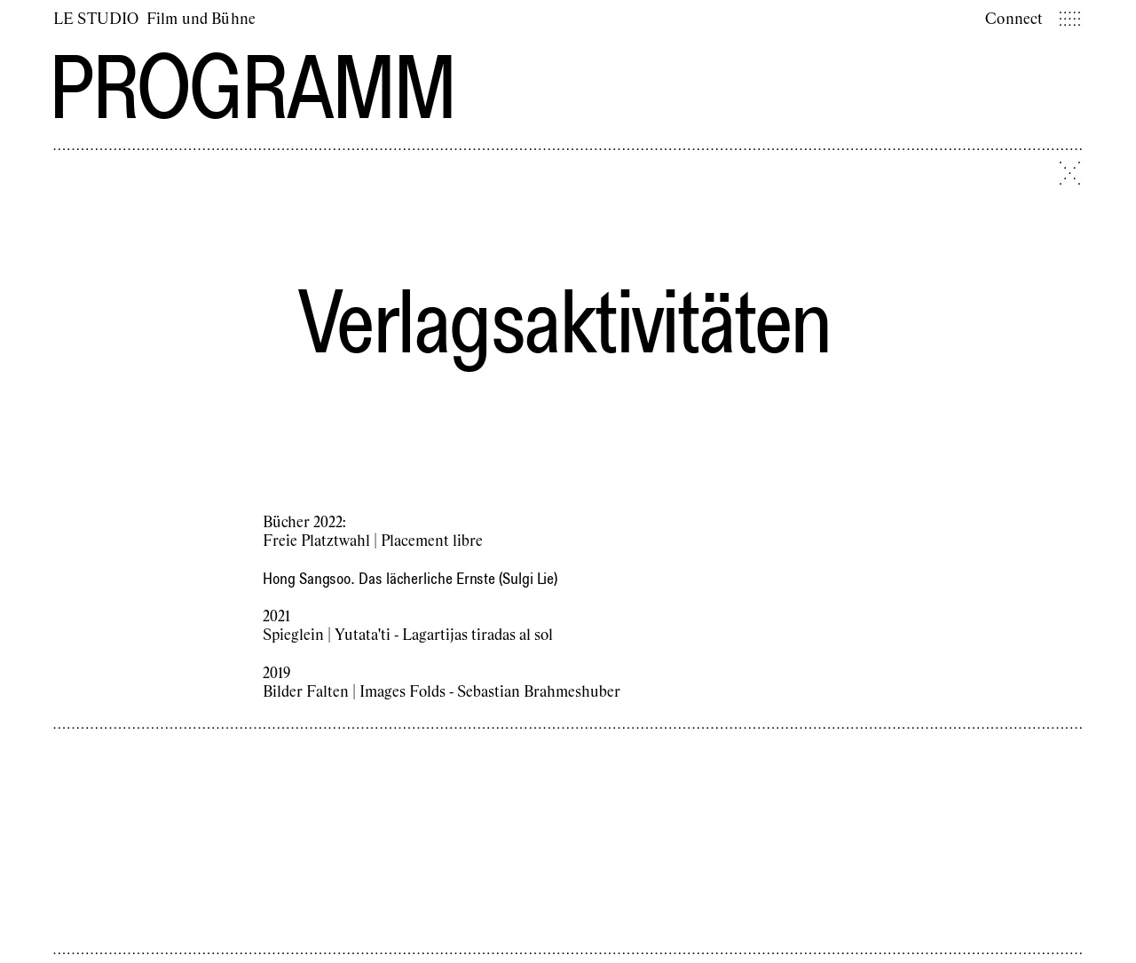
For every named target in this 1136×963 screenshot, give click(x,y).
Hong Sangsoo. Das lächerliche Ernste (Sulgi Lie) (410, 578)
